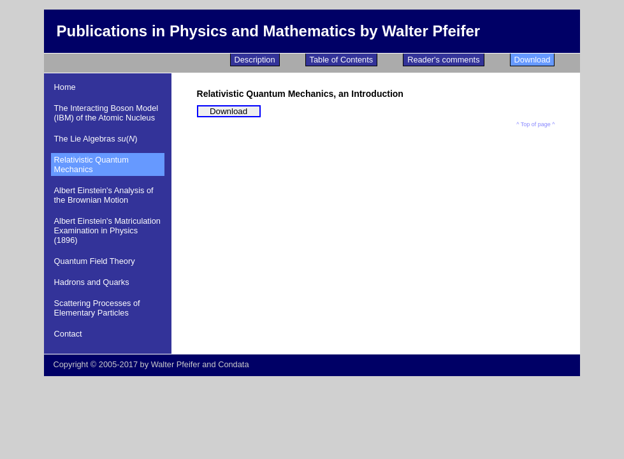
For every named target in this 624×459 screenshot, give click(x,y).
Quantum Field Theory (94, 261)
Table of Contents (342, 59)
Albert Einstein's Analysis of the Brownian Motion (104, 195)
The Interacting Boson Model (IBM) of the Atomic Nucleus (106, 112)
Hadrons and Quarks (91, 282)
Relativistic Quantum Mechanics (91, 164)
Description (255, 59)
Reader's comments (443, 59)
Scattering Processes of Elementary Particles (97, 307)
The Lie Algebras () (96, 138)
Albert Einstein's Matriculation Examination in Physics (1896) (107, 230)
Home (65, 87)
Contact (68, 334)
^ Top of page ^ (535, 124)
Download (532, 59)
